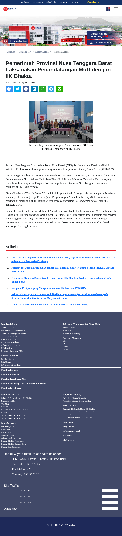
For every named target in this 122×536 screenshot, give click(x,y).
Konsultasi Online (8, 339)
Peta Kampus (6, 362)
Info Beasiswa (7, 348)
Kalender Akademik (71, 431)
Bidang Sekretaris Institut (11, 447)
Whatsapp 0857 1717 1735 (25, 474)
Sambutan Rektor (8, 401)
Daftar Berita (42, 51)
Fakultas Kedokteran (11, 388)
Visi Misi (5, 404)
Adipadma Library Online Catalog (77, 401)
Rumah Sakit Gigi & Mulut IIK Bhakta (79, 409)
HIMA (65, 347)
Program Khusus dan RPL (12, 351)
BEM (65, 344)
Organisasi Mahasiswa (72, 338)
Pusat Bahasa (68, 415)
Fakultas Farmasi (9, 370)
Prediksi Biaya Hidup (71, 333)
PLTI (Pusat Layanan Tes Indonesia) (77, 418)
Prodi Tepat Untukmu (10, 342)
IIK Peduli (67, 436)
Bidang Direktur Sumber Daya (13, 444)
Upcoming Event (8, 426)
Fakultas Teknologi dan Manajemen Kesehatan (23, 383)
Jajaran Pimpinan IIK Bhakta (13, 415)
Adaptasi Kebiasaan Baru (11, 438)
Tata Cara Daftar (8, 328)
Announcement (7, 435)
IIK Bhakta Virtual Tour (11, 365)
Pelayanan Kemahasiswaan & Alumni (78, 412)
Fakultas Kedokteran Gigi (13, 379)
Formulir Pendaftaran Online (13, 331)
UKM (65, 350)
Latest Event (6, 432)
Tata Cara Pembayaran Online (13, 333)
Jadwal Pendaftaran (9, 336)
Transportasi (68, 331)
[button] (34, 122)
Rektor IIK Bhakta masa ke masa (14, 410)
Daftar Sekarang (92, 2)
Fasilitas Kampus (8, 359)
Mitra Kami (68, 422)
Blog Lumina (68, 427)
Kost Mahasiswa (69, 328)
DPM (65, 341)
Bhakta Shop (68, 440)
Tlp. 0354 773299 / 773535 (26, 464)
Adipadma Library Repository (75, 398)
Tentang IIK (25, 51)
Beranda (11, 51)
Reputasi (4, 407)
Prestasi (4, 413)
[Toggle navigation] (116, 9)
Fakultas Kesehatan (10, 374)
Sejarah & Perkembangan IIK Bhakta (16, 398)
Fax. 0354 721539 (21, 469)
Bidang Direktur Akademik (12, 441)
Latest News (6, 429)
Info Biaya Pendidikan (10, 345)
